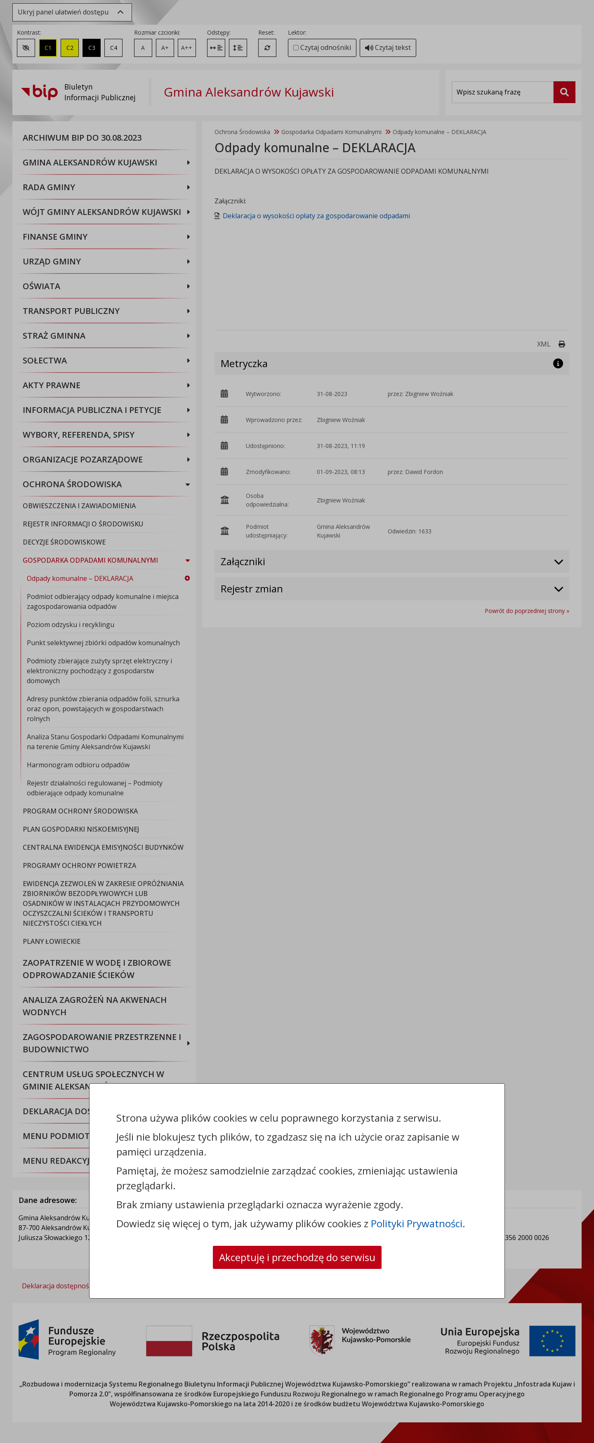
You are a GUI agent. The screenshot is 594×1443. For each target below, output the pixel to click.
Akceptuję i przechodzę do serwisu (297, 1257)
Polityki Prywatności (416, 1223)
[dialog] (297, 721)
